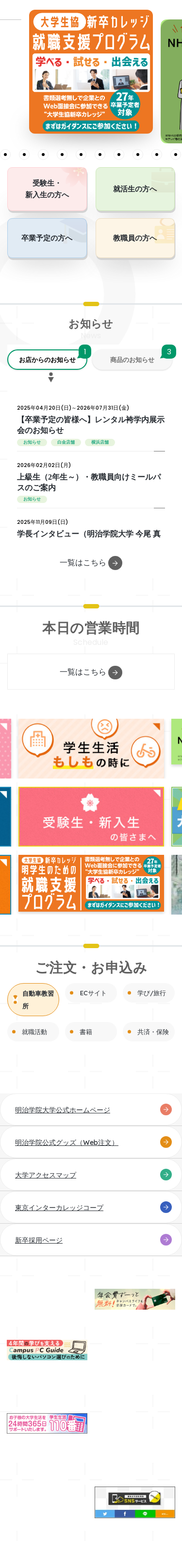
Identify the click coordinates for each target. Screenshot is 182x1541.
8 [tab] (100, 154)
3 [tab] (5, 154)
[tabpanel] (91, 72)
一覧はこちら (91, 563)
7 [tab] (81, 154)
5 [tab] (43, 154)
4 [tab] (24, 154)
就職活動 (34, 1032)
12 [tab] (175, 154)
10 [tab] (137, 154)
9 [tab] (119, 154)
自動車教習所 (38, 999)
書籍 (86, 1032)
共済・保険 (153, 1032)
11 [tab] (156, 154)
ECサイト (93, 993)
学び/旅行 (151, 993)
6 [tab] (62, 154)
